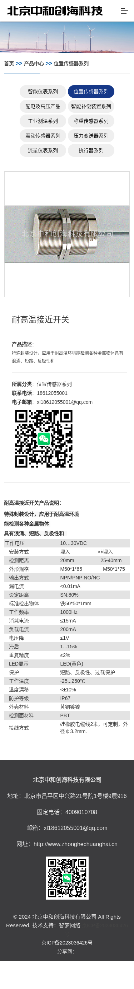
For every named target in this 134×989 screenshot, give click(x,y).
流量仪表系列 (43, 150)
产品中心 (34, 63)
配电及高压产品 (42, 106)
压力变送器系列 (91, 136)
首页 (9, 63)
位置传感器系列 (71, 63)
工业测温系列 (43, 121)
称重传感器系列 (91, 121)
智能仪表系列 (43, 91)
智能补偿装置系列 (91, 106)
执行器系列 (91, 150)
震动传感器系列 (42, 136)
